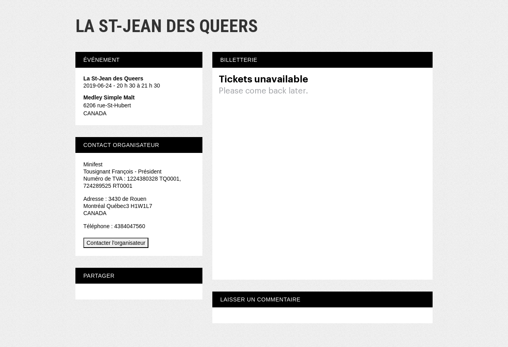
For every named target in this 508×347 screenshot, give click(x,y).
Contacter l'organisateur (116, 243)
